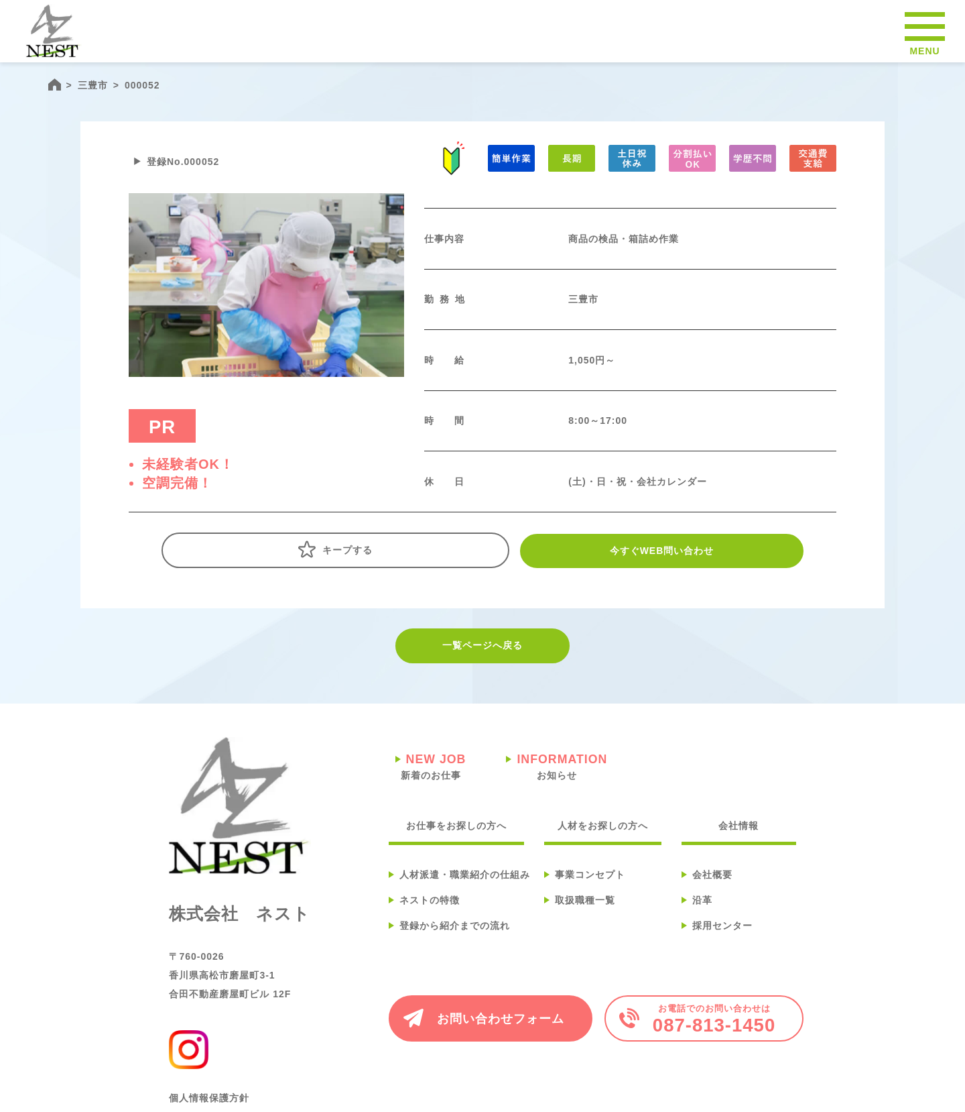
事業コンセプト (590, 888)
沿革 (702, 914)
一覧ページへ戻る (482, 660)
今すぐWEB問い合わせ (629, 564)
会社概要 (712, 888)
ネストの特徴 (429, 914)
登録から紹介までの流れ (454, 939)
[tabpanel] (266, 299)
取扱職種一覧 (585, 914)
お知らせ (556, 780)
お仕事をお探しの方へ (456, 839)
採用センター (722, 939)
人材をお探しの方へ (603, 839)
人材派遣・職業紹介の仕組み (464, 888)
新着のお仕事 (430, 780)
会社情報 (738, 839)
